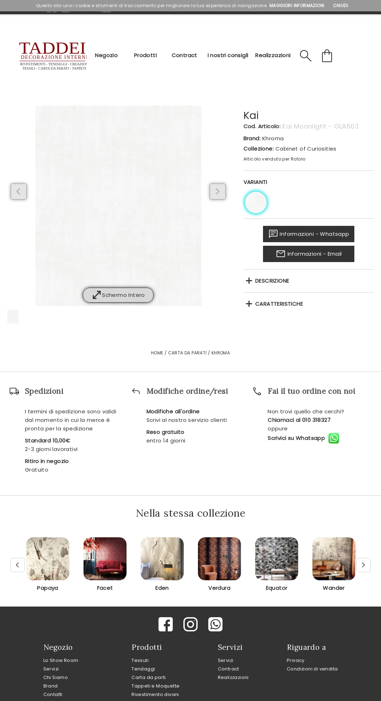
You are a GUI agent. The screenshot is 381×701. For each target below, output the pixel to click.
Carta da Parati (187, 353)
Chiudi (340, 5)
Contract (184, 55)
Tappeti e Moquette (155, 686)
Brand (50, 686)
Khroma (273, 138)
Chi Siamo (55, 677)
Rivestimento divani (155, 694)
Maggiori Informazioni (296, 5)
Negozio (106, 55)
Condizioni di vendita (312, 669)
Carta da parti (149, 677)
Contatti (53, 694)
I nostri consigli (228, 55)
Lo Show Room (61, 660)
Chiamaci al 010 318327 (299, 420)
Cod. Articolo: (262, 126)
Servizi (51, 669)
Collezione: (258, 148)
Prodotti (145, 55)
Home (157, 353)
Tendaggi (143, 669)
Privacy (296, 660)
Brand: (252, 138)
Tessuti (140, 660)
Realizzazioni (272, 55)
